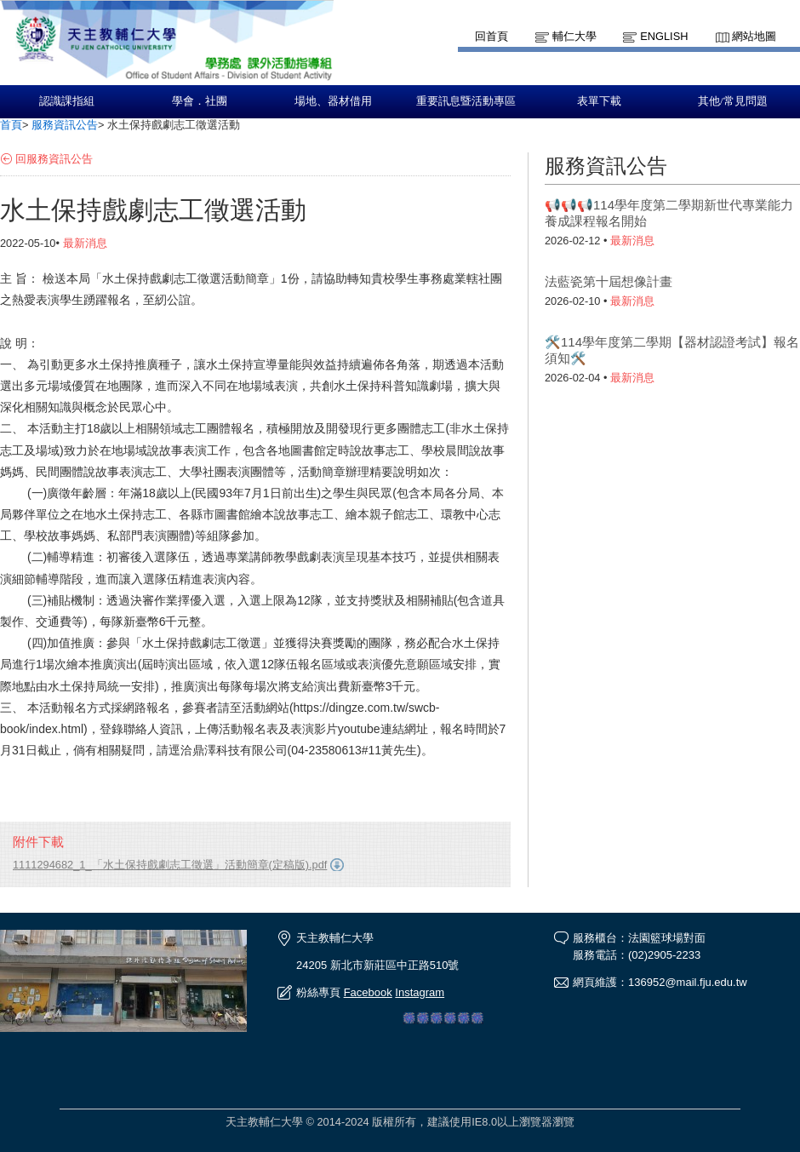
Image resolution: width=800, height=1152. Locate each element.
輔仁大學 (574, 36)
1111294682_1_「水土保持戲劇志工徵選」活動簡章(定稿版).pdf (170, 864)
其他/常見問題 (733, 101)
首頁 (11, 124)
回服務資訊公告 (54, 158)
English (664, 36)
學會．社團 (199, 101)
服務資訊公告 (64, 124)
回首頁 (491, 36)
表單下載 (599, 101)
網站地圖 (754, 36)
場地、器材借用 (333, 101)
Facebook (368, 992)
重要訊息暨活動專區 (466, 101)
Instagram (419, 992)
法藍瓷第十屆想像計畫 (608, 281)
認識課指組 (66, 101)
